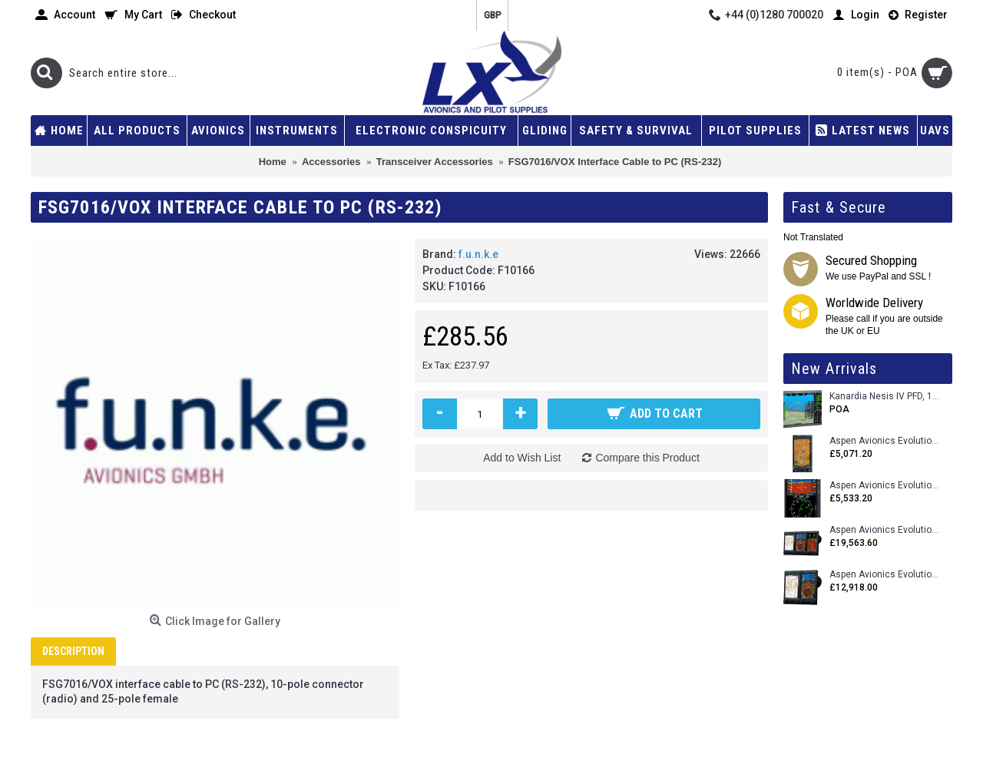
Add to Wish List (522, 457)
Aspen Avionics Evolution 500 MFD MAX (885, 441)
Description (73, 651)
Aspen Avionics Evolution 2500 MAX (885, 530)
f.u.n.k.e (478, 254)
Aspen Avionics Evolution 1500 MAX (885, 575)
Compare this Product (647, 457)
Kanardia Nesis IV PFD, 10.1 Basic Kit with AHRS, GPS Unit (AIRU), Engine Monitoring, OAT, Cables (885, 397)
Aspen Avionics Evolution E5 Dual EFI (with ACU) (885, 486)
